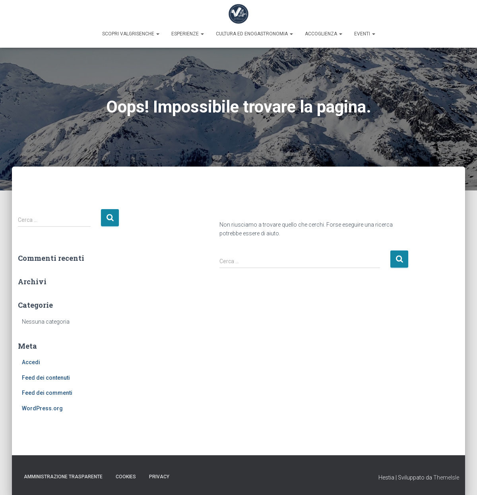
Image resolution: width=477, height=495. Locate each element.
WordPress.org (42, 408)
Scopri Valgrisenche (130, 34)
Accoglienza (323, 34)
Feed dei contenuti (46, 378)
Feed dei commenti (47, 393)
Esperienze (187, 34)
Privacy (159, 476)
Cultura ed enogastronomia (254, 34)
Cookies (126, 476)
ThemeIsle (446, 477)
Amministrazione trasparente (63, 476)
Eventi (364, 34)
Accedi (31, 362)
